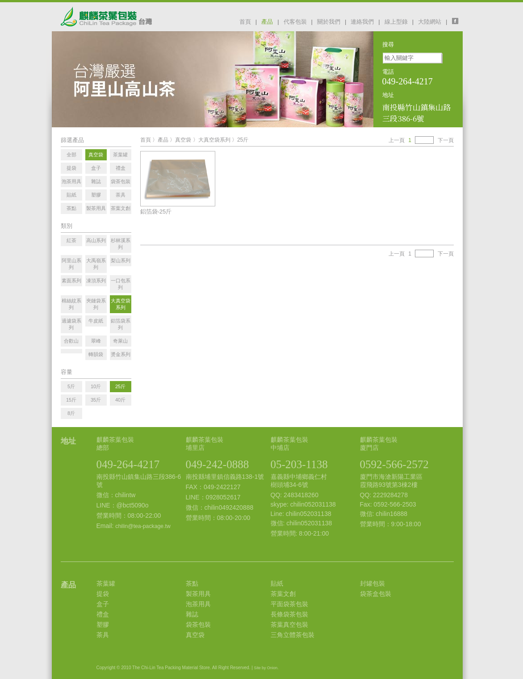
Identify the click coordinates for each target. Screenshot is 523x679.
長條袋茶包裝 (289, 614)
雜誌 (192, 614)
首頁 (245, 21)
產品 (267, 21)
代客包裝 (295, 21)
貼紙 (277, 583)
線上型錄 (396, 21)
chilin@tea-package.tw (142, 526)
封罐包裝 (372, 583)
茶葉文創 (283, 593)
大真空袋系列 (214, 140)
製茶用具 (198, 593)
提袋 (102, 593)
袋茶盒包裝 (375, 593)
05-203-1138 (299, 464)
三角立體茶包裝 (292, 634)
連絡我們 (362, 21)
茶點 (192, 583)
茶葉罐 (105, 583)
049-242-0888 (217, 464)
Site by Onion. (266, 668)
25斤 (242, 140)
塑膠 (102, 624)
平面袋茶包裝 (289, 604)
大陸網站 (429, 21)
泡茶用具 (198, 604)
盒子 (102, 604)
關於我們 (328, 21)
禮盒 (102, 614)
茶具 (102, 634)
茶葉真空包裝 (289, 624)
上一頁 (397, 140)
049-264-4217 (128, 464)
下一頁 (446, 140)
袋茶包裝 (198, 624)
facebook (457, 21)
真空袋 (183, 140)
